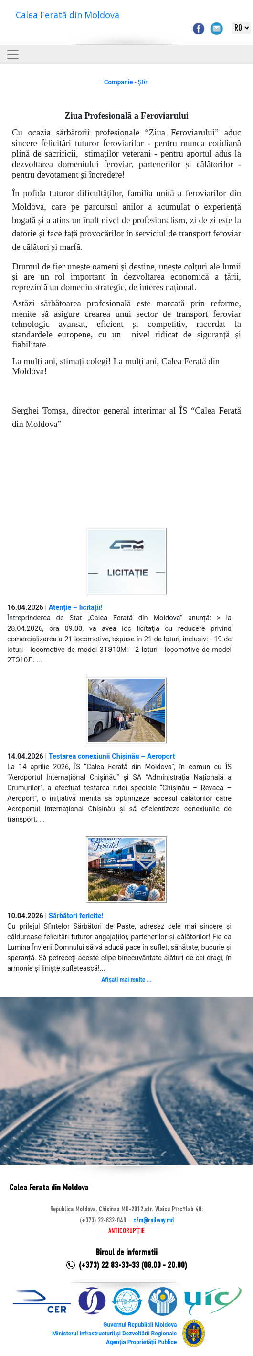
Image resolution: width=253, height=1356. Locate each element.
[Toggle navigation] (13, 54)
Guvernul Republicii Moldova (140, 1325)
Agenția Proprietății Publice (141, 1342)
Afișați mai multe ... (126, 979)
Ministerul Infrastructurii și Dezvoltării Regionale (114, 1333)
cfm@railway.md (153, 1220)
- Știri (126, 82)
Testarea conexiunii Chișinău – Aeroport (112, 756)
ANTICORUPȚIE (126, 1231)
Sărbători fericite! (76, 915)
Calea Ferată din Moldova (67, 15)
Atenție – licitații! (76, 607)
